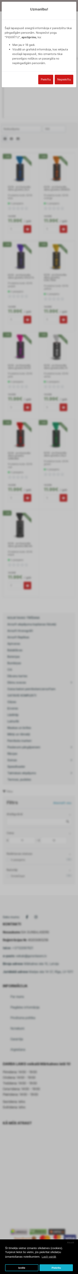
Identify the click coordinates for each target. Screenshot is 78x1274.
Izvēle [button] (21, 1267)
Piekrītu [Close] (46, 79)
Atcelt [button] (70, 1242)
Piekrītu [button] (56, 1267)
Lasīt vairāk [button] (49, 1256)
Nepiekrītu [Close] (64, 79)
